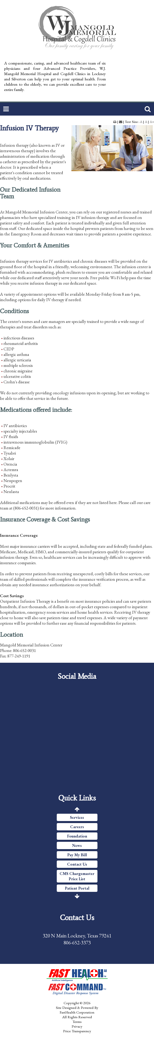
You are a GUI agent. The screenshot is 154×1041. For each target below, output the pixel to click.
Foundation (77, 836)
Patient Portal (77, 888)
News (77, 845)
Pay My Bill (77, 854)
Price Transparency (77, 1031)
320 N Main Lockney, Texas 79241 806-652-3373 (77, 939)
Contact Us (77, 864)
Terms (77, 1021)
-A (140, 122)
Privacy (77, 1026)
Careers (77, 826)
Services (77, 817)
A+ (152, 122)
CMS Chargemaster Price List (77, 876)
